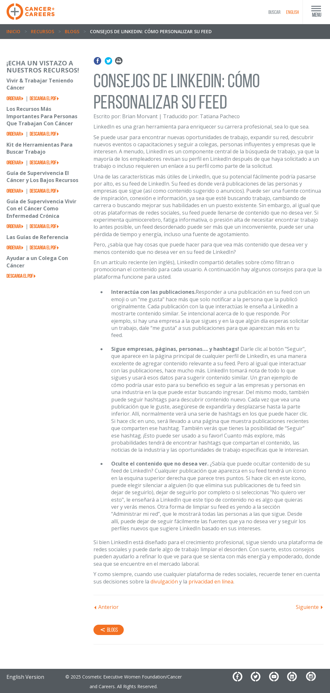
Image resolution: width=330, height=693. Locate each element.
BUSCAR (274, 12)
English (292, 12)
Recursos (42, 31)
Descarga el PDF (43, 98)
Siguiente (307, 607)
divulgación (164, 581)
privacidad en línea (211, 581)
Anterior (108, 607)
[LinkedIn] (295, 679)
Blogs (72, 31)
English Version (25, 676)
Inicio (13, 31)
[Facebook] (241, 679)
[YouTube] (277, 679)
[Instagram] (314, 679)
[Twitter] (259, 679)
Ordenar (13, 98)
